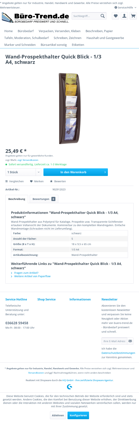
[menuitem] (89, 15)
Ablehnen (58, 415)
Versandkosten (36, 372)
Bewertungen (44, 199)
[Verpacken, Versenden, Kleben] (59, 31)
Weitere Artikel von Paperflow (30, 276)
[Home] (8, 31)
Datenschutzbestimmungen (118, 353)
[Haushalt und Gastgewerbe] (105, 37)
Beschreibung (16, 199)
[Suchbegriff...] (89, 15)
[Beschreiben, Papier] (99, 31)
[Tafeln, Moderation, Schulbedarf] (26, 37)
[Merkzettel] (115, 15)
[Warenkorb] (133, 15)
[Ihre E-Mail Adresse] (114, 341)
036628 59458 (16, 323)
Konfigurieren (78, 415)
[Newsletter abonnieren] (130, 341)
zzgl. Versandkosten (28, 160)
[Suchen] (102, 15)
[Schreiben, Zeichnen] (67, 37)
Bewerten (58, 181)
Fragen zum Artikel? (24, 272)
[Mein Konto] (124, 15)
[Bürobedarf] (25, 31)
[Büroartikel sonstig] (53, 44)
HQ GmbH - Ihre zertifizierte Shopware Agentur (87, 380)
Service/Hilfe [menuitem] (124, 7)
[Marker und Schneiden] (20, 44)
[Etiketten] (78, 44)
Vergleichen (14, 181)
